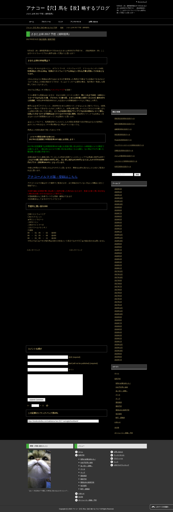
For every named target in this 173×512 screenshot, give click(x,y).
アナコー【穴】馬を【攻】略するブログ (68, 8)
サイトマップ (142, 2)
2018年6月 (118, 253)
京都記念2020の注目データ (123, 150)
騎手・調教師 (120, 418)
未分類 (116, 427)
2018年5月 (118, 256)
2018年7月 (118, 250)
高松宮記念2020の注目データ (124, 118)
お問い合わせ (93, 22)
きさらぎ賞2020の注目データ (124, 156)
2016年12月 (118, 308)
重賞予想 (119, 406)
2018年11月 (118, 238)
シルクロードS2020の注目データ (125, 161)
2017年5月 (118, 293)
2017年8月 (118, 283)
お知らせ (117, 422)
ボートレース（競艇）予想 (123, 433)
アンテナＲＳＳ (75, 22)
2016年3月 (118, 335)
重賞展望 (119, 402)
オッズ (118, 398)
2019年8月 (118, 210)
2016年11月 (118, 311)
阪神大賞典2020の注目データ (124, 124)
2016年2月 (118, 338)
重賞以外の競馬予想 (122, 410)
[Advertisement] (45, 268)
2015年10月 (118, 351)
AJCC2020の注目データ (122, 166)
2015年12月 (118, 344)
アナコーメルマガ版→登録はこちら (53, 176)
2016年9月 (118, 317)
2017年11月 (118, 274)
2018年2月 (118, 265)
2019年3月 (118, 225)
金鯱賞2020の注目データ (123, 129)
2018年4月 (118, 259)
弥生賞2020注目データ (122, 134)
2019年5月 (118, 219)
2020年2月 (118, 192)
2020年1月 (118, 195)
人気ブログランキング (121, 465)
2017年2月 (118, 302)
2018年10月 (118, 241)
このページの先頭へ (162, 507)
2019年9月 (118, 207)
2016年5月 (118, 329)
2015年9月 (118, 354)
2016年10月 (118, 314)
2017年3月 (118, 299)
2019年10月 (118, 204)
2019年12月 (118, 198)
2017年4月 (118, 296)
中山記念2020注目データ (123, 140)
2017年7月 (118, 286)
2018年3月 (118, 262)
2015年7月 (118, 360)
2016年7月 (118, 323)
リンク (60, 22)
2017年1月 (118, 305)
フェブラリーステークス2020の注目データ (129, 145)
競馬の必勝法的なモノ (123, 383)
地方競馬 (43, 39)
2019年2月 (118, 228)
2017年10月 (118, 277)
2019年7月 (118, 213)
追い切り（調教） (122, 391)
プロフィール (46, 22)
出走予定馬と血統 (122, 387)
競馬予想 (51, 39)
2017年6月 (118, 290)
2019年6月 (118, 216)
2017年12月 (118, 271)
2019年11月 (118, 201)
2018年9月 (118, 244)
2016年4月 (118, 332)
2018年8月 (118, 247)
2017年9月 (118, 280)
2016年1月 (118, 341)
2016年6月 (118, 326)
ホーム (31, 22)
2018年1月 (118, 268)
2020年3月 (118, 189)
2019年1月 (118, 232)
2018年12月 (118, 235)
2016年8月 (118, 320)
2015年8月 (118, 357)
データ (118, 395)
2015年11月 (118, 347)
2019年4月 (118, 222)
